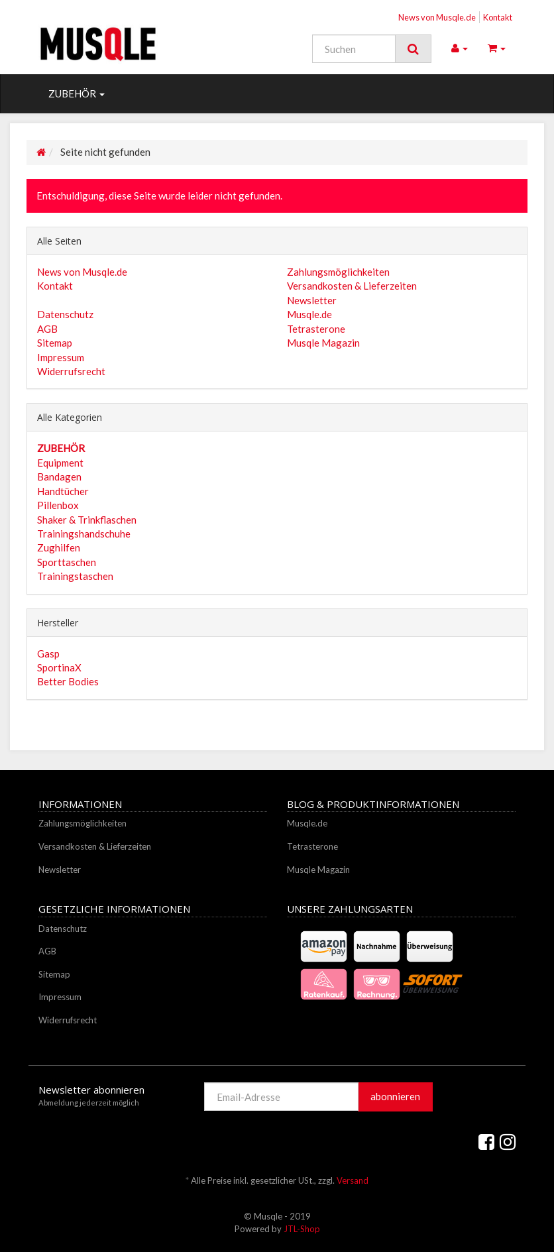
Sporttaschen (66, 562)
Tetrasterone (316, 329)
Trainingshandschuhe (84, 534)
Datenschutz (65, 314)
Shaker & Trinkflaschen (87, 520)
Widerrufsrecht (71, 371)
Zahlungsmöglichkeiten (338, 272)
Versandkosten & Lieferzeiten (352, 286)
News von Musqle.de (437, 17)
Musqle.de (309, 314)
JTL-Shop (302, 1229)
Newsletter (312, 300)
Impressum (60, 357)
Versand (352, 1180)
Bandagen (59, 477)
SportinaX (59, 667)
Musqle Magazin (323, 343)
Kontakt (497, 17)
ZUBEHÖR (76, 93)
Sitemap (54, 343)
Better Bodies (68, 681)
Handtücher (63, 491)
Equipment (60, 463)
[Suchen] (354, 48)
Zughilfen (58, 547)
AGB (47, 329)
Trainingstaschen (75, 576)
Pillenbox (58, 505)
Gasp (48, 653)
